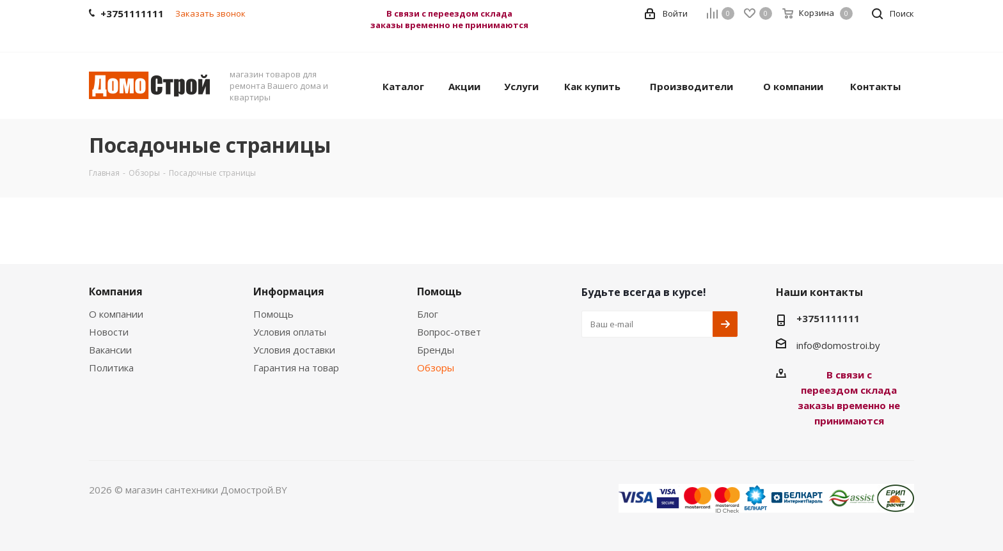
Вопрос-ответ (449, 331)
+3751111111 (828, 318)
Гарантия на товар (296, 367)
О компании (116, 313)
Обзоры (435, 367)
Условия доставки (294, 349)
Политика (111, 367)
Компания (116, 291)
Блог (427, 313)
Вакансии (110, 349)
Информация (288, 291)
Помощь (273, 313)
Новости (109, 331)
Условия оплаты (289, 331)
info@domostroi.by (838, 345)
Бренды (435, 349)
